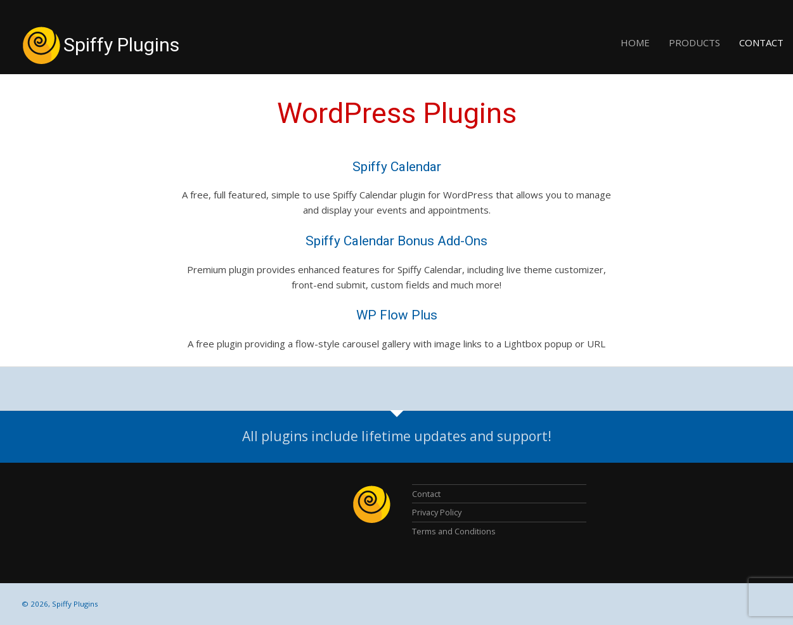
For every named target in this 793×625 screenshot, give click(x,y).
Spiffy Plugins (121, 45)
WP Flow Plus (396, 315)
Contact (761, 42)
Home (635, 42)
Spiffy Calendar (396, 166)
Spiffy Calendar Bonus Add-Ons (396, 240)
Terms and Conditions (454, 531)
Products (694, 42)
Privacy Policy (436, 512)
